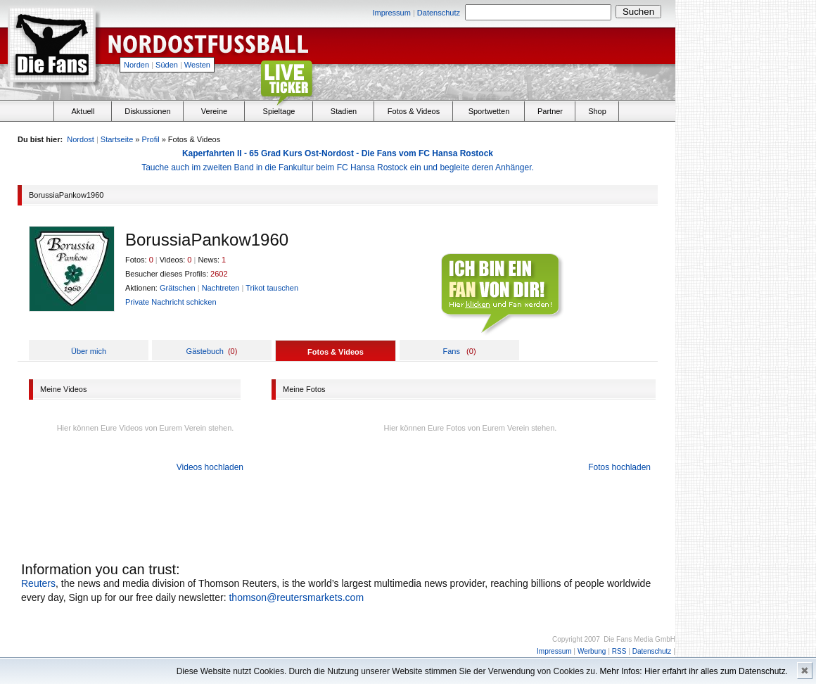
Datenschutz (438, 12)
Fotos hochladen (619, 467)
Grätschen (178, 288)
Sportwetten (489, 111)
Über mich (88, 351)
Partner (550, 111)
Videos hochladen (210, 467)
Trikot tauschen (272, 288)
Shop (597, 111)
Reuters (38, 583)
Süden (166, 65)
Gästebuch (205, 351)
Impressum (391, 12)
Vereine (214, 111)
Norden (136, 65)
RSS (619, 651)
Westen (197, 65)
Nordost (80, 139)
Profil (151, 139)
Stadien (344, 111)
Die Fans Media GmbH (639, 639)
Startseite (117, 139)
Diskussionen (147, 111)
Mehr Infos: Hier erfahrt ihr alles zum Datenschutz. (694, 671)
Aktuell (82, 111)
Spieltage (279, 111)
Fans (450, 351)
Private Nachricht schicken (171, 302)
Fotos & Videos (414, 111)
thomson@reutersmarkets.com (296, 597)
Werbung (592, 651)
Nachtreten (221, 288)
